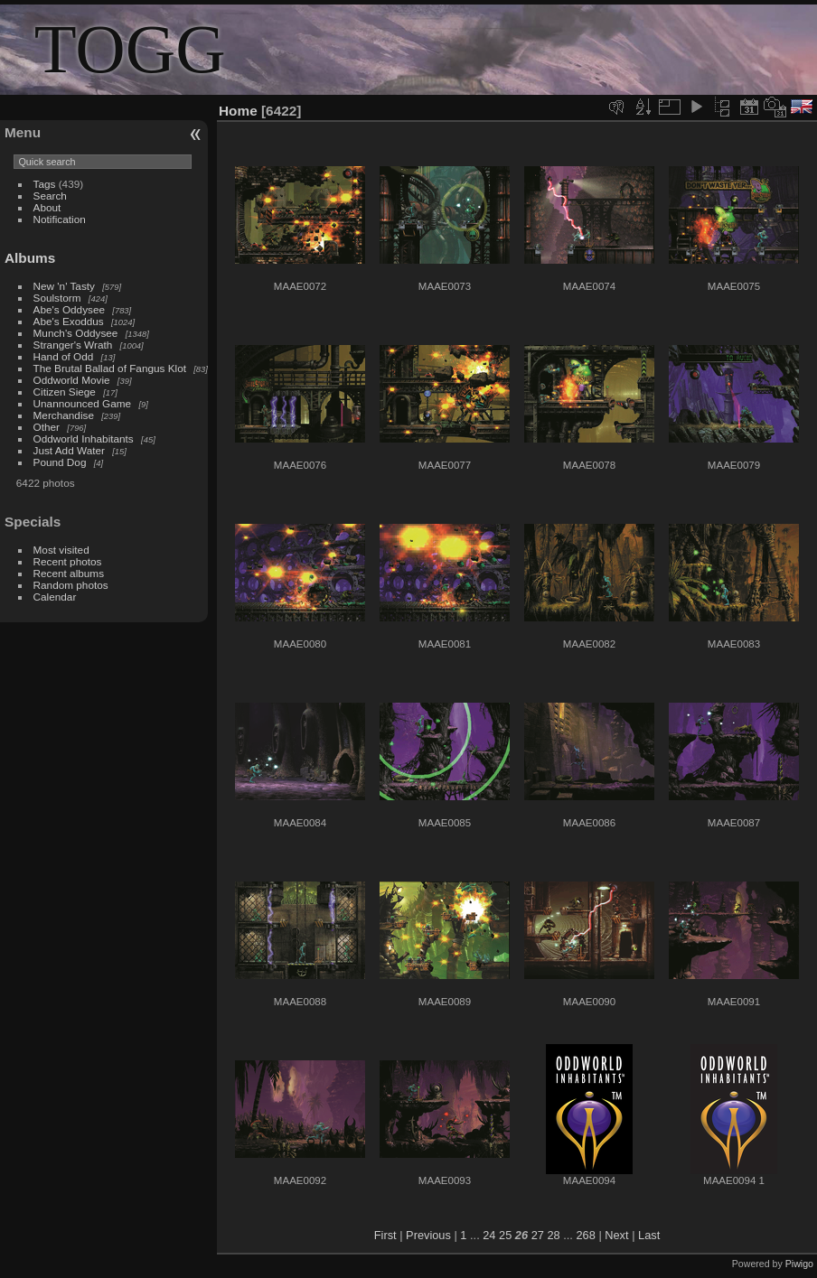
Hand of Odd (63, 356)
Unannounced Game (82, 403)
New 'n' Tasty (64, 286)
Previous (428, 1235)
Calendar (55, 596)
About (47, 207)
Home (238, 110)
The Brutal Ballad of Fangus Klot (109, 368)
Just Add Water (69, 450)
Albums (30, 258)
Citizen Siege (64, 391)
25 (505, 1235)
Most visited (61, 549)
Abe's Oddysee (69, 309)
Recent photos (67, 561)
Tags (44, 184)
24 (489, 1235)
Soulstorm (57, 297)
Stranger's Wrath (73, 344)
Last (649, 1235)
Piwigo (799, 1263)
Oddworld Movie (71, 380)
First (385, 1235)
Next (616, 1235)
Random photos (70, 585)
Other (46, 427)
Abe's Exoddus (68, 321)
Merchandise (63, 415)
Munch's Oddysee (75, 333)
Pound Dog (60, 462)
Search (50, 195)
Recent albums (68, 573)
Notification (59, 219)
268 (585, 1235)
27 (537, 1235)
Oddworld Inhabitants (83, 438)
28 (553, 1235)
